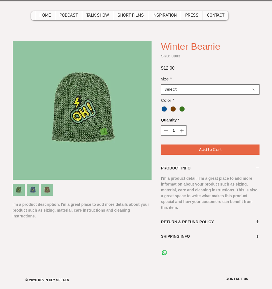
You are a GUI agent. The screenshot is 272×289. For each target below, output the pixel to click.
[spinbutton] (174, 130)
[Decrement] (165, 130)
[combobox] (210, 89)
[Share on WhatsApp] (164, 252)
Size (166, 79)
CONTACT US (236, 279)
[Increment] (182, 130)
